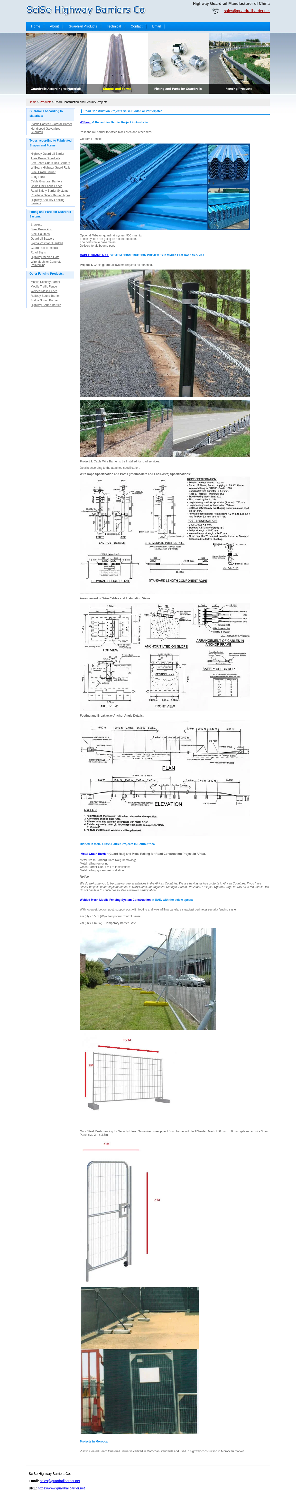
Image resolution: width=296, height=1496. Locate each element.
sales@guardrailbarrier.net (247, 11)
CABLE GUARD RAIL (94, 255)
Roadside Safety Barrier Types (50, 195)
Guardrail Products (83, 26)
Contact (136, 26)
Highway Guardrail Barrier (47, 153)
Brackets (36, 224)
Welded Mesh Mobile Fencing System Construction (115, 899)
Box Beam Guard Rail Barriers (50, 163)
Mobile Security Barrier (45, 282)
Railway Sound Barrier (45, 295)
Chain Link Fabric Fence (46, 186)
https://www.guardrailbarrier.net (61, 1488)
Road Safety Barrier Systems (49, 190)
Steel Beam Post (41, 229)
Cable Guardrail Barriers (46, 181)
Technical (114, 26)
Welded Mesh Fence (44, 291)
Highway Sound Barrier (46, 305)
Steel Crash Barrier (43, 172)
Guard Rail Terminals (44, 248)
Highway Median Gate (45, 257)
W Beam (85, 122)
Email (156, 26)
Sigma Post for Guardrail (47, 243)
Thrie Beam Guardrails (45, 158)
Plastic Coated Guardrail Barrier (51, 124)
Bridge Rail (38, 177)
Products (45, 102)
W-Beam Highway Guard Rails (50, 167)
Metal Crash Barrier (94, 854)
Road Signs (38, 252)
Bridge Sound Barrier (44, 300)
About (54, 26)
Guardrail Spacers (42, 238)
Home (35, 26)
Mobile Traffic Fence (44, 286)
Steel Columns (40, 234)
